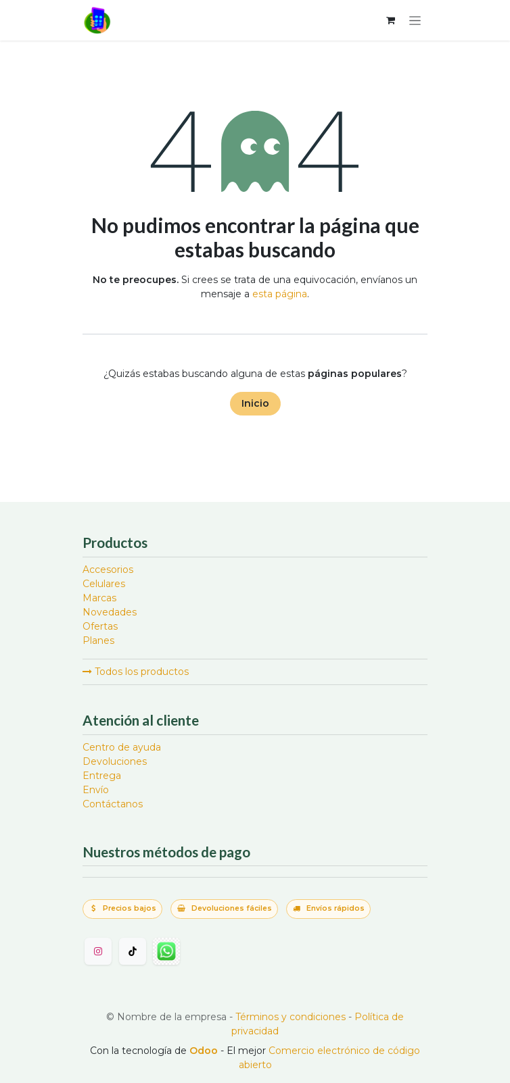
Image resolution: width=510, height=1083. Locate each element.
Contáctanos (113, 804)
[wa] (166, 951)
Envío (96, 790)
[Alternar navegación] (414, 20)
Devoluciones (115, 761)
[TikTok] (132, 951)
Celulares (104, 584)
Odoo (205, 1050)
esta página (279, 294)
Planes (98, 640)
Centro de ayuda (122, 747)
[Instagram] (98, 951)
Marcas (99, 598)
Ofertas (100, 626)
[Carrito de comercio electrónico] (390, 20)
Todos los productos (136, 671)
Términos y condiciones (290, 1017)
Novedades (110, 612)
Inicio (255, 403)
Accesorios (108, 569)
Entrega (102, 776)
